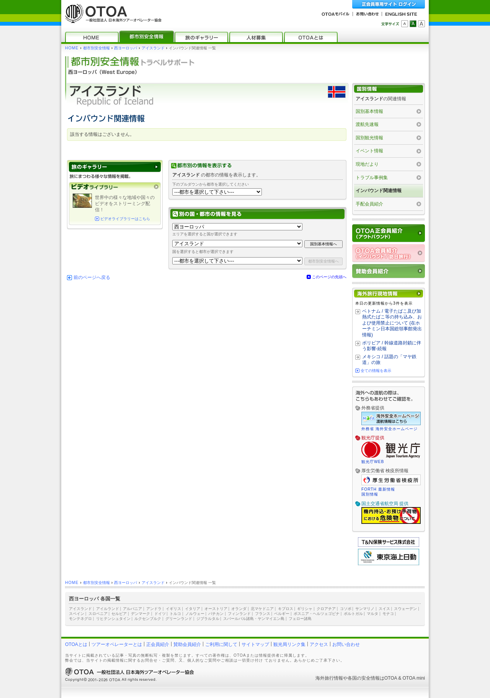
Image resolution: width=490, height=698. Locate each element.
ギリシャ (304, 609)
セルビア (119, 614)
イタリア (192, 609)
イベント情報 (369, 150)
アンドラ (154, 609)
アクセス (319, 644)
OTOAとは (76, 644)
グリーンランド (178, 618)
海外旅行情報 (329, 678)
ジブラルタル (207, 618)
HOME (71, 48)
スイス (384, 609)
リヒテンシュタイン (113, 618)
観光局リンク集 (289, 644)
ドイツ (160, 614)
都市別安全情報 (96, 48)
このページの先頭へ (329, 277)
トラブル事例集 (372, 177)
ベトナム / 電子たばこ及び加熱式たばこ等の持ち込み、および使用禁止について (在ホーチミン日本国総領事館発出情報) (392, 323)
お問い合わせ (346, 644)
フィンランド (239, 614)
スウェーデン (405, 609)
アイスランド (153, 48)
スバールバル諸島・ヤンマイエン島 (253, 618)
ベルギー (281, 614)
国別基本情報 (369, 111)
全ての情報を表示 (376, 371)
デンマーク (140, 614)
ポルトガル (353, 614)
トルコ (175, 614)
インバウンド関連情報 (379, 190)
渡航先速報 (367, 124)
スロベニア (98, 614)
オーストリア (215, 609)
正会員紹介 (157, 644)
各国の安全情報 (364, 678)
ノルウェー (194, 614)
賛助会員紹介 (187, 644)
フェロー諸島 (300, 618)
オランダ (239, 609)
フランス (262, 614)
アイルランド (107, 609)
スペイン (76, 614)
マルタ (372, 614)
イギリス (173, 609)
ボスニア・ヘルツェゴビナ (317, 614)
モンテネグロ (80, 618)
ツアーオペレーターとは (116, 644)
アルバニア (132, 609)
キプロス (285, 609)
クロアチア (326, 609)
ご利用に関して (221, 644)
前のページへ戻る (92, 277)
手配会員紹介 (369, 204)
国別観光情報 (369, 137)
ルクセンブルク (147, 618)
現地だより (367, 164)
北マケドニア (262, 609)
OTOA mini (414, 678)
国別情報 (369, 494)
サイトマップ (255, 644)
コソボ (345, 609)
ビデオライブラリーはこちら (125, 219)
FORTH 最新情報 (378, 489)
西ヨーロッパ (125, 48)
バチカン (216, 614)
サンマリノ (364, 609)
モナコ (388, 614)
